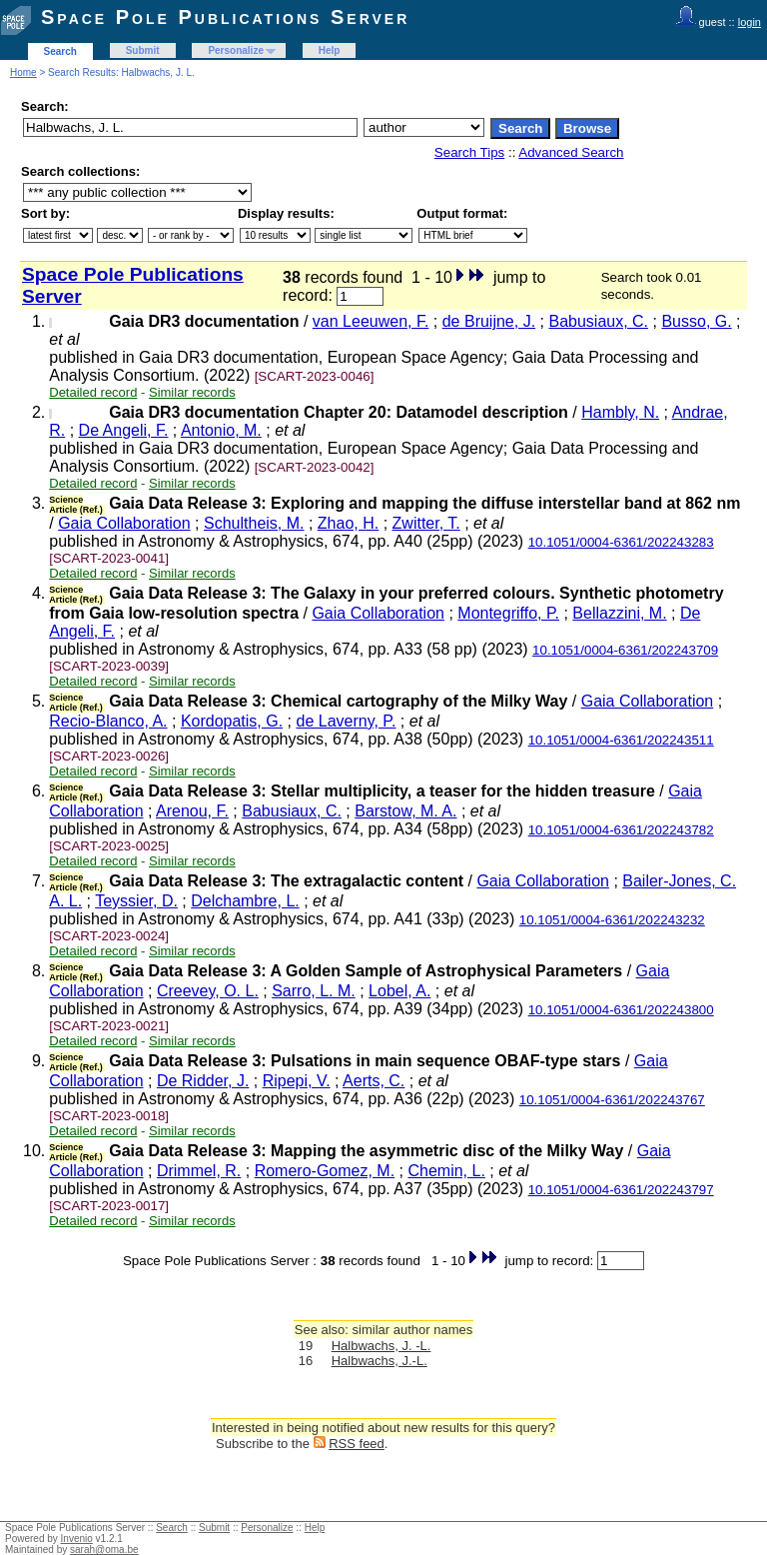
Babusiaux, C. (598, 321)
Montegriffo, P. (508, 613)
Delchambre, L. (245, 900)
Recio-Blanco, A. (108, 721)
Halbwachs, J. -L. (381, 1345)
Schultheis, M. (254, 523)
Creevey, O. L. (208, 990)
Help (330, 50)
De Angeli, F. (124, 430)
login (749, 22)
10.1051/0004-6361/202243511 (621, 740)
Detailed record (93, 392)
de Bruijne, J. (488, 321)
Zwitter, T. (426, 523)
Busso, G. (696, 321)
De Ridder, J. (203, 1080)
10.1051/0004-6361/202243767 (612, 1099)
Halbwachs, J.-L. (379, 1360)
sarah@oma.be (104, 1549)
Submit (143, 50)
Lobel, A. (399, 990)
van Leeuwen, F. (371, 321)
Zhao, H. (348, 523)
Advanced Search (570, 152)
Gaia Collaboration (124, 523)
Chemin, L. (445, 1170)
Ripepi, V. (297, 1080)
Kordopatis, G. (232, 721)
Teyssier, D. (136, 900)
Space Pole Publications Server (225, 17)
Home (23, 72)
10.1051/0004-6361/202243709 (625, 650)
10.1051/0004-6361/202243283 (621, 542)
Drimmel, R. (199, 1170)
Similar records (192, 392)
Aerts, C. (373, 1080)
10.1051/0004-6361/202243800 (621, 1009)
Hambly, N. (620, 412)
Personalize (236, 50)
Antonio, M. (221, 430)
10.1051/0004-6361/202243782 (621, 829)
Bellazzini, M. (619, 613)
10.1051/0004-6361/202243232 (612, 919)
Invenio (77, 1538)
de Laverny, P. (346, 721)
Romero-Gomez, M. (324, 1170)
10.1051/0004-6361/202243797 (621, 1189)
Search (60, 51)
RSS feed (356, 1443)
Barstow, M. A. (405, 810)
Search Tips (469, 152)
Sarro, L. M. (314, 990)
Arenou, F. (192, 810)
